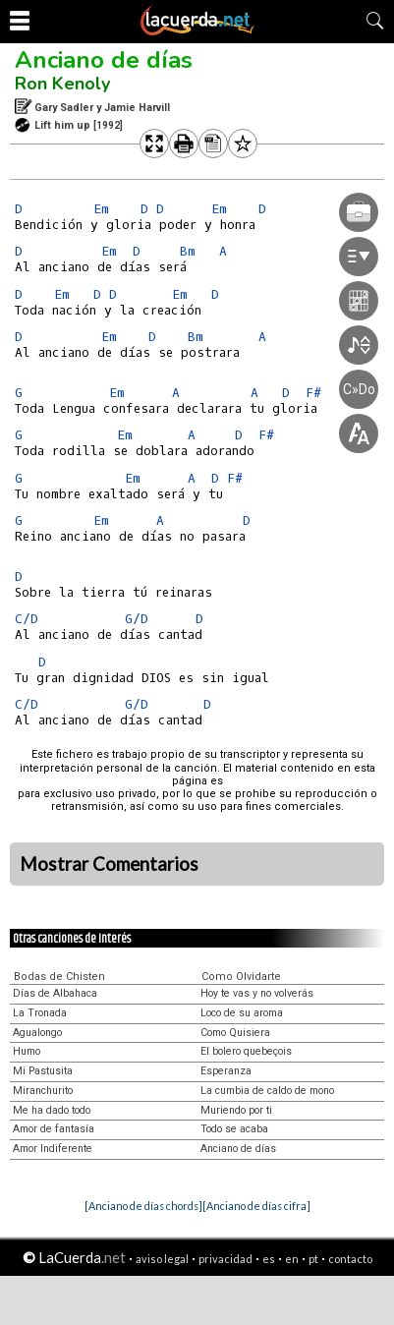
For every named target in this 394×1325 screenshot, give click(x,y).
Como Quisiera (235, 1032)
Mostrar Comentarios (109, 864)
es (268, 1258)
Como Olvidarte (241, 976)
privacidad (225, 1258)
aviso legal (162, 1258)
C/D (26, 618)
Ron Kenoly (62, 83)
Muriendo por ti (236, 1110)
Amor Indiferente (52, 1148)
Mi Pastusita (43, 1071)
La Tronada (40, 1013)
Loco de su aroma (241, 1013)
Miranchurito (43, 1090)
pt (313, 1258)
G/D (136, 618)
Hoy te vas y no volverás (256, 993)
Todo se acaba (234, 1129)
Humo (26, 1051)
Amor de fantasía (53, 1129)
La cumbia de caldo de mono (267, 1090)
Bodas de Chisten (59, 976)
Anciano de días (104, 60)
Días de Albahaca (55, 993)
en (292, 1258)
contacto (350, 1258)
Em (101, 209)
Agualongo (37, 1032)
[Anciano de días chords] (143, 1205)
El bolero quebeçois (246, 1051)
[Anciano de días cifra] (256, 1205)
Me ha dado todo (51, 1110)
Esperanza (226, 1071)
